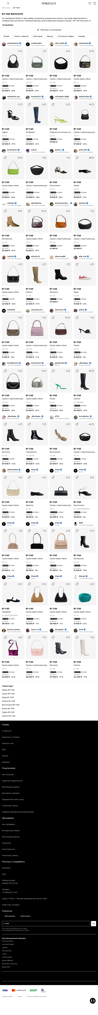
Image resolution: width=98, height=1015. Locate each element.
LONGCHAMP (7, 957)
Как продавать (8, 824)
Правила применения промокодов (18, 812)
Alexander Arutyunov (10, 964)
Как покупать (8, 774)
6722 (57, 416)
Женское (6, 8)
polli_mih (83, 150)
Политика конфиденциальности (37, 996)
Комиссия (6, 843)
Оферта (19, 996)
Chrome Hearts (7, 941)
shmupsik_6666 (62, 97)
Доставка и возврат (11, 793)
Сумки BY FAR (8, 694)
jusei (81, 630)
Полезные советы (10, 806)
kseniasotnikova (62, 203)
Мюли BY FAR (8, 708)
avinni (34, 150)
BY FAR (5, 76)
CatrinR (10, 256)
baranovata (84, 97)
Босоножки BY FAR (10, 705)
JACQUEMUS (6, 951)
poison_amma (13, 630)
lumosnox (59, 310)
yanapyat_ (59, 630)
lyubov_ (58, 150)
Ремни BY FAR (8, 701)
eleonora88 (60, 256)
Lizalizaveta (36, 43)
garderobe (59, 363)
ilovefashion (12, 363)
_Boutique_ (84, 363)
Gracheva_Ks (37, 310)
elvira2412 (35, 256)
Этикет (5, 756)
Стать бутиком (8, 849)
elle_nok (82, 256)
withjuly (10, 203)
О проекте (6, 731)
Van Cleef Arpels (8, 944)
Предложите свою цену (13, 799)
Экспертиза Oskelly (11, 830)
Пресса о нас (8, 743)
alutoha (82, 203)
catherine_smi (13, 97)
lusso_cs (35, 630)
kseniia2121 (36, 97)
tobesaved (83, 43)
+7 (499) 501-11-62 (9, 892)
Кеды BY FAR (8, 697)
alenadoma (36, 203)
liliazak (82, 576)
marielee (11, 310)
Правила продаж (7, 996)
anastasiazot (13, 43)
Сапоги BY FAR (8, 716)
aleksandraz (12, 470)
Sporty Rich (6, 967)
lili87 (81, 523)
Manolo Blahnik (7, 960)
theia (33, 470)
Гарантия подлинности (12, 781)
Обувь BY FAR (8, 690)
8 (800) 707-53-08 (9, 883)
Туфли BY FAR (8, 712)
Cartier (4, 954)
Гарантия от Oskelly (11, 737)
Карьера (6, 762)
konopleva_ (84, 416)
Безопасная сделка (10, 787)
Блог (4, 750)
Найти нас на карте (10, 905)
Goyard (4, 947)
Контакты (6, 868)
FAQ (4, 874)
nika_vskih (59, 43)
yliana (81, 310)
